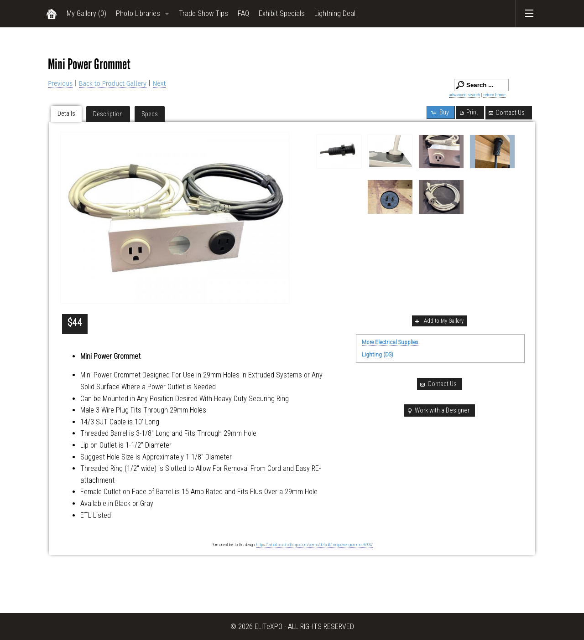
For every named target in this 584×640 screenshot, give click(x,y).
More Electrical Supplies (390, 342)
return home (494, 95)
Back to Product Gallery (112, 84)
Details (66, 113)
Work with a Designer (437, 410)
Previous (60, 84)
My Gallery (86, 13)
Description (108, 114)
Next (159, 84)
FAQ (243, 13)
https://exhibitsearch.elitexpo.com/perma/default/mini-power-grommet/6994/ (314, 544)
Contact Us (506, 112)
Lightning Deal (334, 13)
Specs (149, 114)
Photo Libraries (138, 13)
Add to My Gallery (438, 321)
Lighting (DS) (377, 354)
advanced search (464, 95)
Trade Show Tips (203, 13)
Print (468, 112)
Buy (439, 112)
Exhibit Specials (282, 13)
